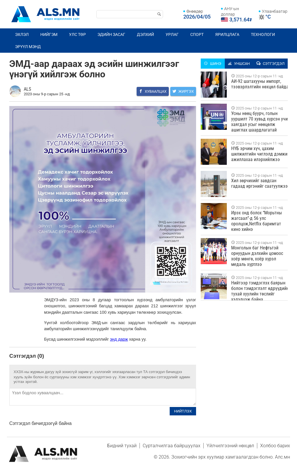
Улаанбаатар (274, 11)
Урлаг (172, 34)
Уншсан (239, 63)
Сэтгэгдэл (270, 63)
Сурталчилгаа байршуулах (171, 445)
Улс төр (77, 34)
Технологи (263, 34)
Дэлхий (145, 34)
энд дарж (119, 339)
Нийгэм (48, 34)
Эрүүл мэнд (28, 46)
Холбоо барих (275, 445)
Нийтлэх (183, 411)
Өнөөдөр (194, 11)
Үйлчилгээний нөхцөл (230, 445)
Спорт (197, 34)
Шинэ (212, 63)
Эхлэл (22, 34)
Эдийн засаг (111, 34)
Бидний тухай (122, 445)
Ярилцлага (227, 34)
